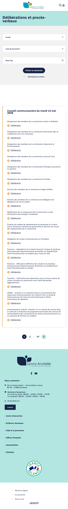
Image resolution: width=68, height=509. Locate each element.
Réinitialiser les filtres (34, 77)
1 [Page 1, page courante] (24, 336)
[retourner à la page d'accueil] (33, 5)
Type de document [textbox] (13, 49)
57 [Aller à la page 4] (38, 336)
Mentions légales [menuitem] (21, 490)
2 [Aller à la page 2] (30, 336)
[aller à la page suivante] (44, 336)
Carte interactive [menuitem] (14, 416)
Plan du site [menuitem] (19, 499)
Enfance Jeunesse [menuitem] (14, 423)
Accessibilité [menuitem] (20, 495)
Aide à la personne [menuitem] (15, 430)
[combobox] (34, 37)
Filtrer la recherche (34, 70)
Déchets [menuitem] (10, 452)
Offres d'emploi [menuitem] (13, 438)
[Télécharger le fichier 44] (34, 126)
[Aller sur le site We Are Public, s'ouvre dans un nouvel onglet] (34, 503)
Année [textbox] (8, 37)
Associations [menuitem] (12, 445)
